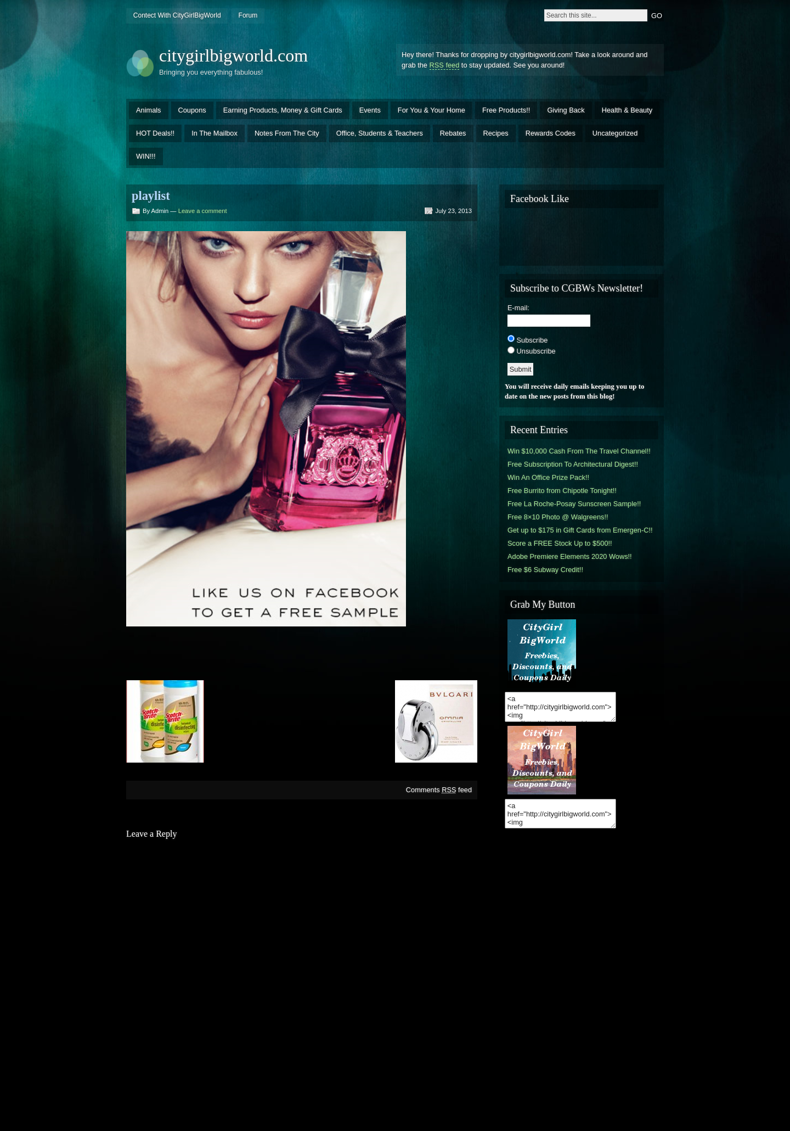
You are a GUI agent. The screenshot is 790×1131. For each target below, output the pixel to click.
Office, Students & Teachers (379, 133)
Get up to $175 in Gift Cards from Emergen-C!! (580, 530)
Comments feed (439, 790)
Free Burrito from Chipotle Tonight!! (562, 490)
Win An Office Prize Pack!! (548, 477)
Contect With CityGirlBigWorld (177, 15)
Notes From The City (287, 133)
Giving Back (565, 110)
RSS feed (445, 65)
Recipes (496, 133)
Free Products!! (506, 110)
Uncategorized (615, 133)
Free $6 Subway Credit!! (545, 570)
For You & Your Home (431, 110)
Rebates (453, 133)
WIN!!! (146, 156)
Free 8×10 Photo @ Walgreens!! (557, 517)
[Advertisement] (301, 652)
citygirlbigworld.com (233, 55)
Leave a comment (202, 211)
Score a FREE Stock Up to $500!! (559, 543)
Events (370, 110)
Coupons (192, 110)
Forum (248, 15)
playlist (151, 196)
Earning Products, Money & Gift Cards (282, 110)
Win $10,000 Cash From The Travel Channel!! (579, 451)
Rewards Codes (550, 133)
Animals (148, 110)
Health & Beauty (627, 110)
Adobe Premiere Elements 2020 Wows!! (569, 556)
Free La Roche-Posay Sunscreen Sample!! (574, 504)
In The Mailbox (214, 133)
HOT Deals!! (155, 133)
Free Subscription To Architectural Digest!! (572, 464)
